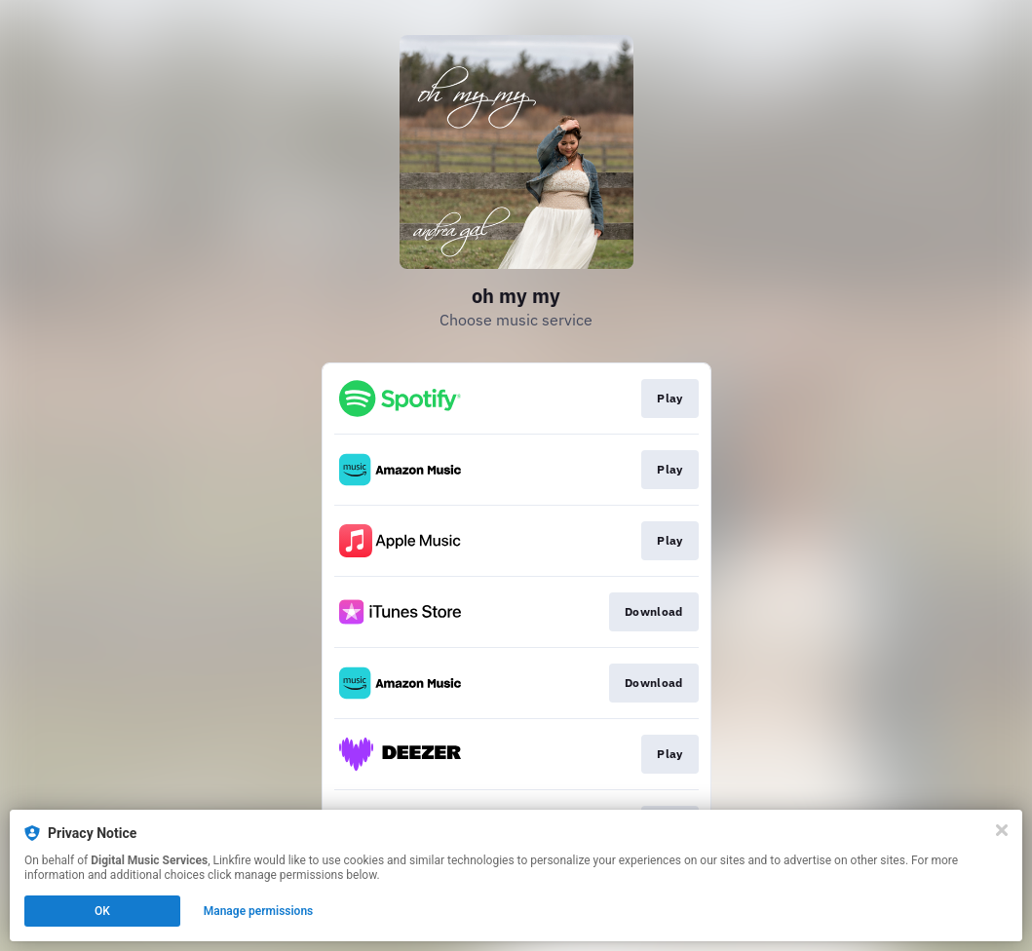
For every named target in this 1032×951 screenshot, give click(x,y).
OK (102, 911)
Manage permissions (259, 911)
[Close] (1001, 830)
